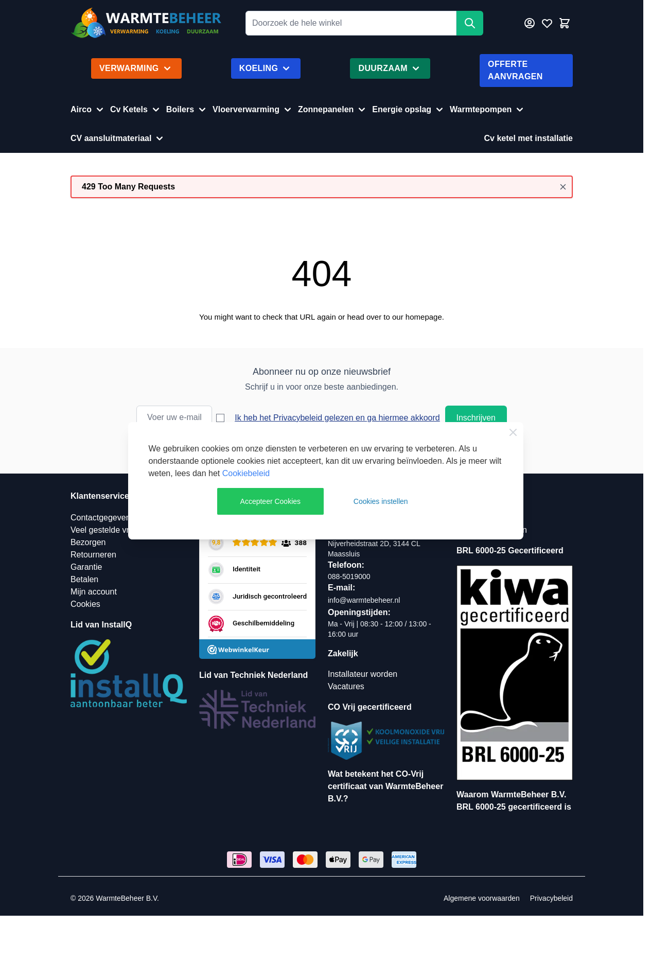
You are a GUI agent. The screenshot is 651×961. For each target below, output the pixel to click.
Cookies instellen (381, 501)
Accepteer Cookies (270, 501)
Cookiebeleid (246, 473)
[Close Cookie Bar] (513, 432)
